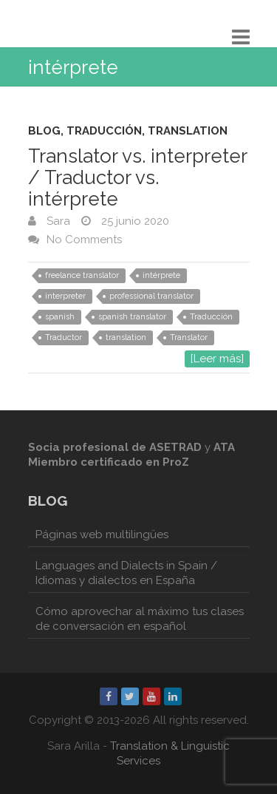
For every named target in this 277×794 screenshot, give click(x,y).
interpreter (65, 296)
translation (126, 337)
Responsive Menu (241, 36)
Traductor (63, 337)
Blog (44, 131)
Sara (57, 221)
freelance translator (82, 275)
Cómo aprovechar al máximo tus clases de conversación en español (139, 619)
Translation (188, 131)
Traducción (104, 131)
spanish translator (132, 317)
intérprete (161, 275)
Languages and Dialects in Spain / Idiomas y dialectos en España (126, 573)
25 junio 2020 (133, 221)
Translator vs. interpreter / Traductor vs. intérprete (137, 177)
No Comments (84, 239)
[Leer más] (217, 358)
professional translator (151, 296)
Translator (189, 337)
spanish (60, 317)
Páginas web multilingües (101, 534)
